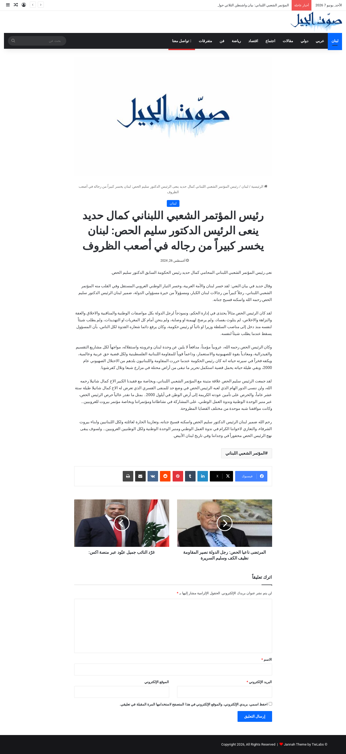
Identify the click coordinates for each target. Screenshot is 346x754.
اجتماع (270, 41)
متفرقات (205, 41)
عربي (320, 41)
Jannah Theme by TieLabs (304, 744)
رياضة (236, 41)
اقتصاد (253, 41)
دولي (304, 41)
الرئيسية (259, 186)
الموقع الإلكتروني (156, 682)
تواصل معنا (181, 41)
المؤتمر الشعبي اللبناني (245, 453)
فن (222, 41)
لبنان (334, 41)
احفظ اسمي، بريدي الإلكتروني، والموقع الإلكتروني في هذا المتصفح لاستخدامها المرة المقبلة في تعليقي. (194, 704)
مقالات (288, 41)
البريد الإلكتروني (259, 682)
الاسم (266, 659)
